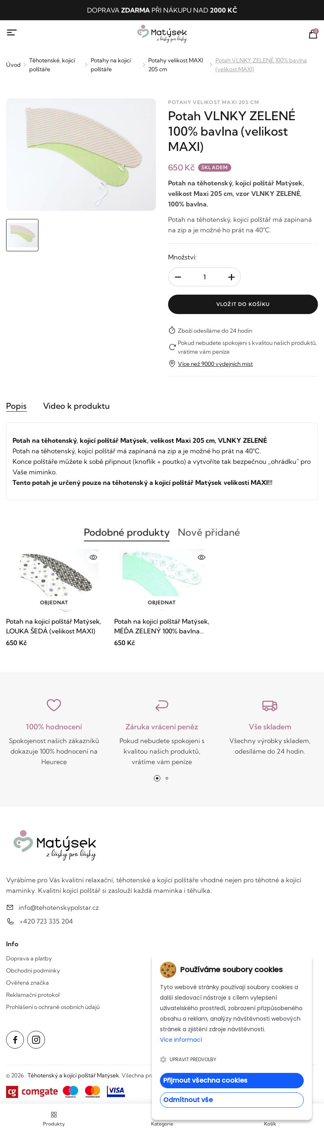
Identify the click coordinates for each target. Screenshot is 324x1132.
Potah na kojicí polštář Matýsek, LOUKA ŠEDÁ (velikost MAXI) (53, 626)
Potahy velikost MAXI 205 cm (175, 65)
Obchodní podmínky (33, 970)
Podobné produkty (127, 536)
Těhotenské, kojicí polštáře (52, 65)
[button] (157, 778)
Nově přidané (209, 536)
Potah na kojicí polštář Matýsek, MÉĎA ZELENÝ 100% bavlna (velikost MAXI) (161, 627)
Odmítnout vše (188, 1099)
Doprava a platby (29, 958)
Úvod (13, 64)
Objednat (54, 603)
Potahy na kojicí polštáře (111, 65)
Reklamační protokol (33, 994)
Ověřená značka (27, 982)
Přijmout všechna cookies (205, 1080)
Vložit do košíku (243, 304)
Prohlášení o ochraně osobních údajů (53, 1007)
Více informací (181, 1040)
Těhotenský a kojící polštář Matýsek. (74, 1075)
